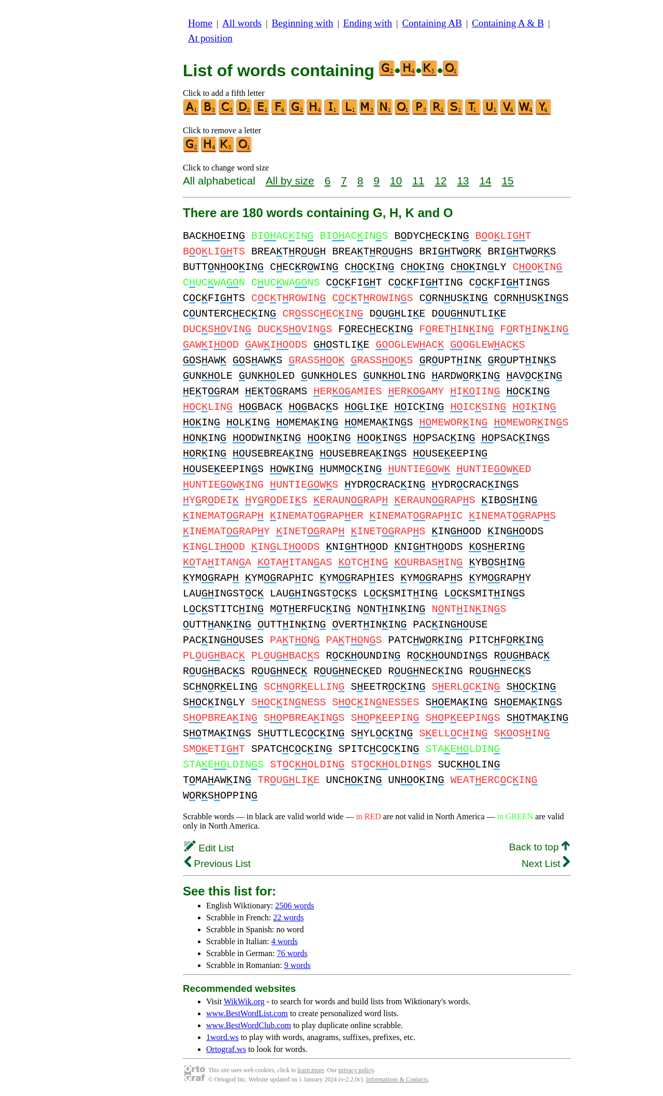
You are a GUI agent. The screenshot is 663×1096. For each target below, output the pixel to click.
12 (440, 181)
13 (463, 181)
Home (200, 23)
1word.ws (222, 1037)
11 (418, 181)
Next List (546, 863)
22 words (288, 917)
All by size (290, 181)
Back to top (539, 847)
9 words (297, 965)
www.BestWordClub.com (248, 1025)
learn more (310, 1070)
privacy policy (355, 1070)
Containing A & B (508, 23)
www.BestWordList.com (247, 1013)
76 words (292, 953)
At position (210, 38)
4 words (284, 941)
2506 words (294, 905)
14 (485, 181)
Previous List (217, 863)
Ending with (367, 23)
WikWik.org (244, 1001)
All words (242, 23)
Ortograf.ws (226, 1049)
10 (396, 181)
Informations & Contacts (397, 1079)
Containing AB (432, 23)
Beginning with (303, 23)
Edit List (209, 848)
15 (508, 181)
